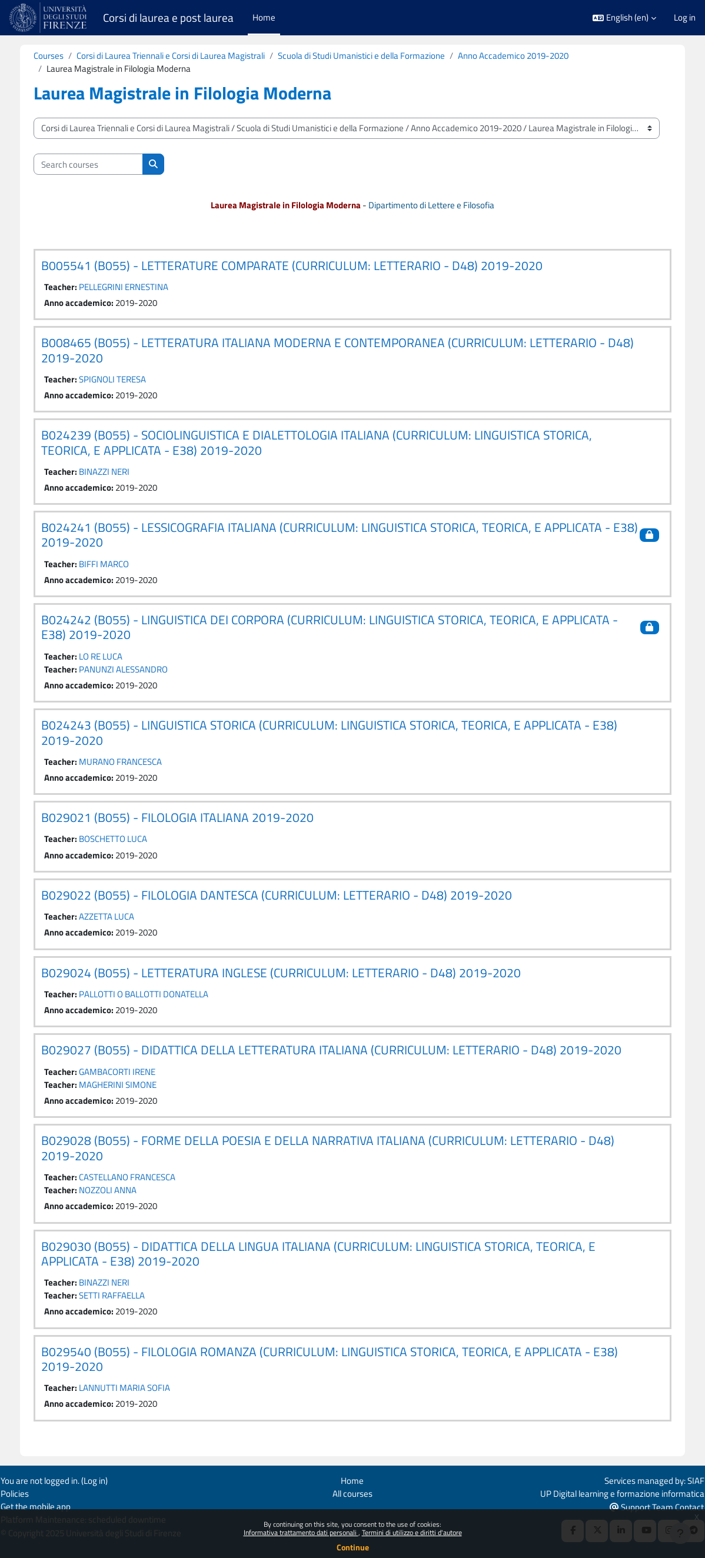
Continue (353, 1547)
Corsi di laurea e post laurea (168, 17)
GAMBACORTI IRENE (125, 1074)
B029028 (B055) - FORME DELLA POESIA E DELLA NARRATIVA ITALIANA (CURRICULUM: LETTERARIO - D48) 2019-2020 (336, 1151)
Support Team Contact (648, 1507)
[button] (624, 18)
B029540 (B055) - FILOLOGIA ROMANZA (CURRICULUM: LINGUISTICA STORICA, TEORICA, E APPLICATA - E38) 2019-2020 (337, 1363)
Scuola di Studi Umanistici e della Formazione (369, 55)
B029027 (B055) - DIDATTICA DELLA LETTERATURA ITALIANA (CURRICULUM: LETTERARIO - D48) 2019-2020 (339, 1053)
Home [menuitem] (263, 17)
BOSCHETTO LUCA (121, 841)
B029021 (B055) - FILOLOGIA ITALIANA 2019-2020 (185, 819)
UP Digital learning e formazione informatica (614, 1493)
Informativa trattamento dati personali (301, 1532)
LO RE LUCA (109, 657)
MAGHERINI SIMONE (126, 1087)
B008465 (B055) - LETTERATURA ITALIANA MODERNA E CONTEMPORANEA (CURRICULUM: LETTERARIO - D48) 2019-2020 (345, 351)
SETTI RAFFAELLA (120, 1299)
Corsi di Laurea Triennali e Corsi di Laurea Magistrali (179, 55)
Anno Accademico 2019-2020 (521, 55)
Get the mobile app (44, 1506)
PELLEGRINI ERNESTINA (132, 287)
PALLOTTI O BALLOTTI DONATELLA (152, 997)
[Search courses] (96, 164)
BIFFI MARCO (112, 565)
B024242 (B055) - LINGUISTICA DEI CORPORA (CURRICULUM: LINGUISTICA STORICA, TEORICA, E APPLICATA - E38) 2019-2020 (337, 628)
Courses (57, 55)
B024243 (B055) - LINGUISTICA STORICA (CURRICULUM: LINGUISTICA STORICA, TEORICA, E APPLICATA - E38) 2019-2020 (337, 734)
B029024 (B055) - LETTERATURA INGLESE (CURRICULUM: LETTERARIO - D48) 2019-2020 (289, 975)
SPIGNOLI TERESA (120, 380)
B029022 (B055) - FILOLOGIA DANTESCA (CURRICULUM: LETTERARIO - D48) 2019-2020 (284, 897)
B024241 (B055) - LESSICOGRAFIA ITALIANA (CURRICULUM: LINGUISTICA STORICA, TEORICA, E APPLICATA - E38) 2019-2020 (333, 535)
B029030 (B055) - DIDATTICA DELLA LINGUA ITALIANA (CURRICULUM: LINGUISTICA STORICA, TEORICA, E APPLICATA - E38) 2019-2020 (326, 1257)
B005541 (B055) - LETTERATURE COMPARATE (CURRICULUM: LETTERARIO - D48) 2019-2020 (300, 265)
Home (352, 1480)
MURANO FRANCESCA (128, 763)
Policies (23, 1493)
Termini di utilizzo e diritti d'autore (412, 1532)
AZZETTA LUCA (114, 919)
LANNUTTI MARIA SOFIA (132, 1392)
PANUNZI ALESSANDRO (131, 671)
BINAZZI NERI (112, 472)
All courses (352, 1493)
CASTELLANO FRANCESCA (135, 1180)
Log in (685, 17)
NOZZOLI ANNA (116, 1193)
